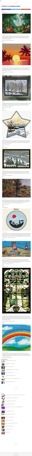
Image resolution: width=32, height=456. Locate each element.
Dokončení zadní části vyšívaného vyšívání (10, 375)
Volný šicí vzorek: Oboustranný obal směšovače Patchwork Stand (13, 378)
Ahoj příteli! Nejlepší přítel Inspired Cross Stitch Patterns (12, 369)
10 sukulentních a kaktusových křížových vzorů (10, 360)
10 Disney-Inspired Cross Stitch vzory (9, 372)
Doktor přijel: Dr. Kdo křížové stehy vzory (10, 381)
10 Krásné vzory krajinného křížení (9, 366)
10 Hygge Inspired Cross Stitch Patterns (10, 363)
